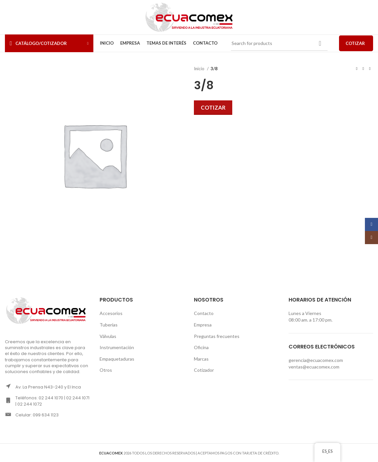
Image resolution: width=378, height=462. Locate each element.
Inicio (199, 68)
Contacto (204, 313)
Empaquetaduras (117, 359)
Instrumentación (117, 347)
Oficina (201, 347)
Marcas (201, 359)
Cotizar (213, 107)
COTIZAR (355, 43)
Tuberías (109, 324)
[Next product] (370, 69)
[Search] (279, 43)
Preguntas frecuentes (216, 336)
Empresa (203, 324)
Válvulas (108, 336)
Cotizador (204, 370)
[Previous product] (356, 69)
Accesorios (111, 313)
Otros (106, 370)
